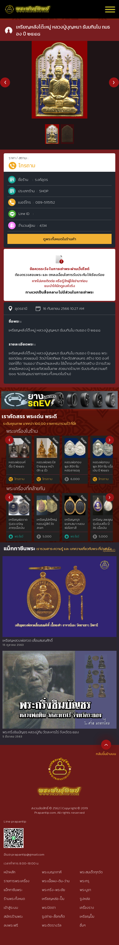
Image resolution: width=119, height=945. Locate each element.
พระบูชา (85, 890)
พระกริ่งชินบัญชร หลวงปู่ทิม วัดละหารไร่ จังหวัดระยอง (40, 732)
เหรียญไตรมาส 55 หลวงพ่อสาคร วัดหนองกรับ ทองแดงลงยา (18, 527)
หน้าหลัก (9, 872)
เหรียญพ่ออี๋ (72, 519)
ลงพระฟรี (11, 925)
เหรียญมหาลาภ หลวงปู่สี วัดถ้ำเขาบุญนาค (47, 523)
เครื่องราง (87, 907)
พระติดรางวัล (51, 925)
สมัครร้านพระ (13, 916)
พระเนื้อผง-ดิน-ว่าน (56, 881)
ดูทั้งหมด (109, 550)
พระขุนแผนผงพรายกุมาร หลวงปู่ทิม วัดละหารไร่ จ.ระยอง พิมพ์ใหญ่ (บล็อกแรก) (103, 472)
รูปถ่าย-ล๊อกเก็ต (53, 916)
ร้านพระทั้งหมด (14, 898)
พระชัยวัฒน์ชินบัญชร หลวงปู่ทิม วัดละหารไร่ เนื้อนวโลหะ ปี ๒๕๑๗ (74, 470)
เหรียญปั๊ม (87, 916)
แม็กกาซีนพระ (13, 890)
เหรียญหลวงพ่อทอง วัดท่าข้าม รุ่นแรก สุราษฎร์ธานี (101, 525)
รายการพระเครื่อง (16, 881)
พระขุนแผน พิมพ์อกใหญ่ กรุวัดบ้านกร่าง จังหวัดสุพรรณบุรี (19, 470)
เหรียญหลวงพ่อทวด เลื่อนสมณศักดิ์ (27, 640)
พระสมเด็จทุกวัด (91, 872)
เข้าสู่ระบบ (11, 907)
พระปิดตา (49, 907)
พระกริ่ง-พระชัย (53, 890)
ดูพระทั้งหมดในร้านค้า (59, 239)
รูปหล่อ (85, 898)
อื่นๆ (83, 925)
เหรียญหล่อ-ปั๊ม (53, 898)
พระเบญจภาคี (52, 872)
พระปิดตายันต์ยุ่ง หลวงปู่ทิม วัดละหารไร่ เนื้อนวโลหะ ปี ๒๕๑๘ (47, 470)
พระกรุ (84, 881)
